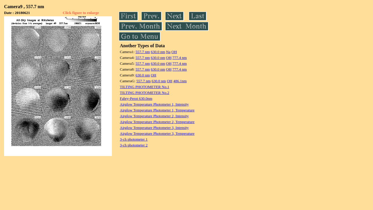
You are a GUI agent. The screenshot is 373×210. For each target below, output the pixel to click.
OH (174, 52)
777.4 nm (180, 57)
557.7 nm (143, 52)
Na (168, 52)
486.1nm (180, 81)
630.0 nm (158, 52)
